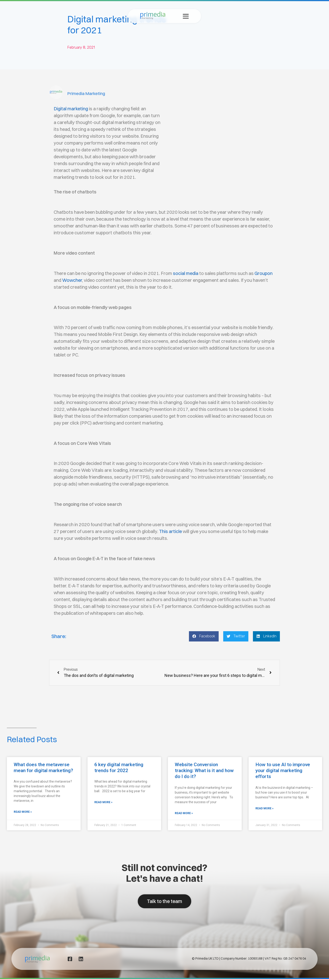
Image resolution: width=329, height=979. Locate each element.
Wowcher (72, 280)
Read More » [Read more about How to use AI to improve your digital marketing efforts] (264, 808)
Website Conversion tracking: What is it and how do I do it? (204, 770)
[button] (204, 636)
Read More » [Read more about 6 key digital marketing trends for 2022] (103, 802)
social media (185, 273)
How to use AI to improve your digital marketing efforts (282, 770)
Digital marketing (71, 108)
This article (170, 531)
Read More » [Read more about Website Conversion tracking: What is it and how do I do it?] (184, 813)
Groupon (264, 273)
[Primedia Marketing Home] (152, 18)
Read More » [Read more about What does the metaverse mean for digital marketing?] (23, 811)
